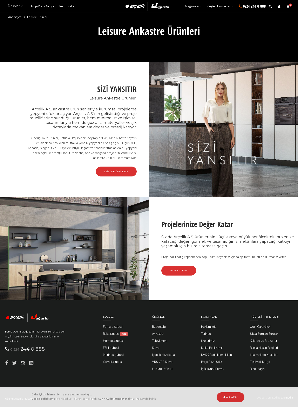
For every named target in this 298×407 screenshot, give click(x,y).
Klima (156, 347)
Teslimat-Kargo (260, 361)
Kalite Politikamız (212, 347)
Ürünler (14, 6)
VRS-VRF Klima (162, 361)
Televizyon (159, 340)
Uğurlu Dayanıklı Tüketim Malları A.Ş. (26, 398)
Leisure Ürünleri (37, 17)
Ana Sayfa (14, 17)
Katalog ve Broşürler (263, 340)
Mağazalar (192, 6)
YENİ (124, 334)
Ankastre (157, 333)
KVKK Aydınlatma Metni (216, 354)
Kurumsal (65, 6)
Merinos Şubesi (113, 354)
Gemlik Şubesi (112, 361)
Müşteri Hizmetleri (219, 6)
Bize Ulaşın (257, 368)
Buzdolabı (159, 326)
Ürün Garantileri (260, 326)
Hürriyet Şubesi (113, 340)
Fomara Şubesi (113, 326)
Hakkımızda (208, 326)
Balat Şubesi (115, 333)
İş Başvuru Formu (212, 368)
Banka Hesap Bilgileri (264, 347)
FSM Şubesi (111, 347)
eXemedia (287, 397)
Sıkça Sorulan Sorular (264, 333)
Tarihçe (206, 333)
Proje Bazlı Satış (41, 6)
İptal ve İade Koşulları (264, 354)
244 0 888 (252, 6)
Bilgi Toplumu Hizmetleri (127, 398)
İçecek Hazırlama (163, 354)
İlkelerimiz (208, 340)
